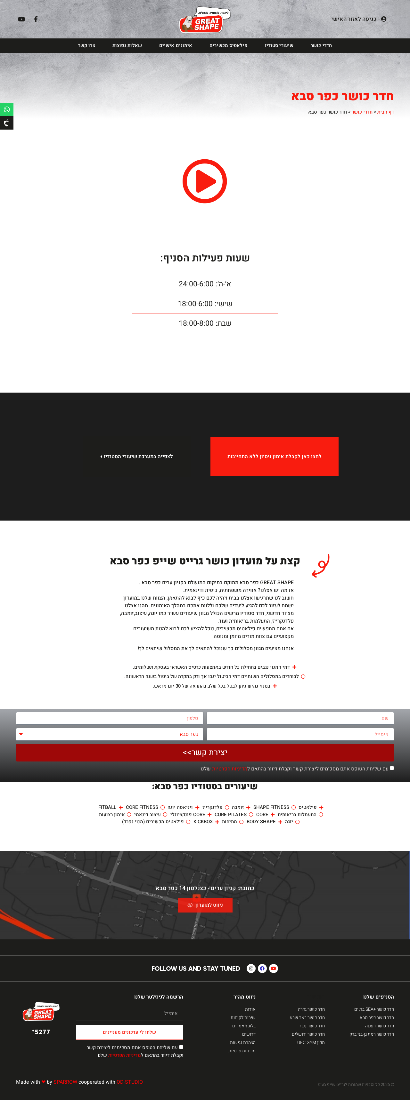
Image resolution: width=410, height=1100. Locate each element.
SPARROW (65, 1082)
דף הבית (385, 112)
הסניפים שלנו (378, 997)
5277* (41, 1032)
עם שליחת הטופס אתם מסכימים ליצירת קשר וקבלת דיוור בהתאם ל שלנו (295, 769)
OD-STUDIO (130, 1082)
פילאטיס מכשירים (228, 45)
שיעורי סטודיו (279, 45)
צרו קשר (86, 45)
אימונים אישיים (175, 45)
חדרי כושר (321, 45)
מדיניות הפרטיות (229, 769)
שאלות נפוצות (127, 45)
